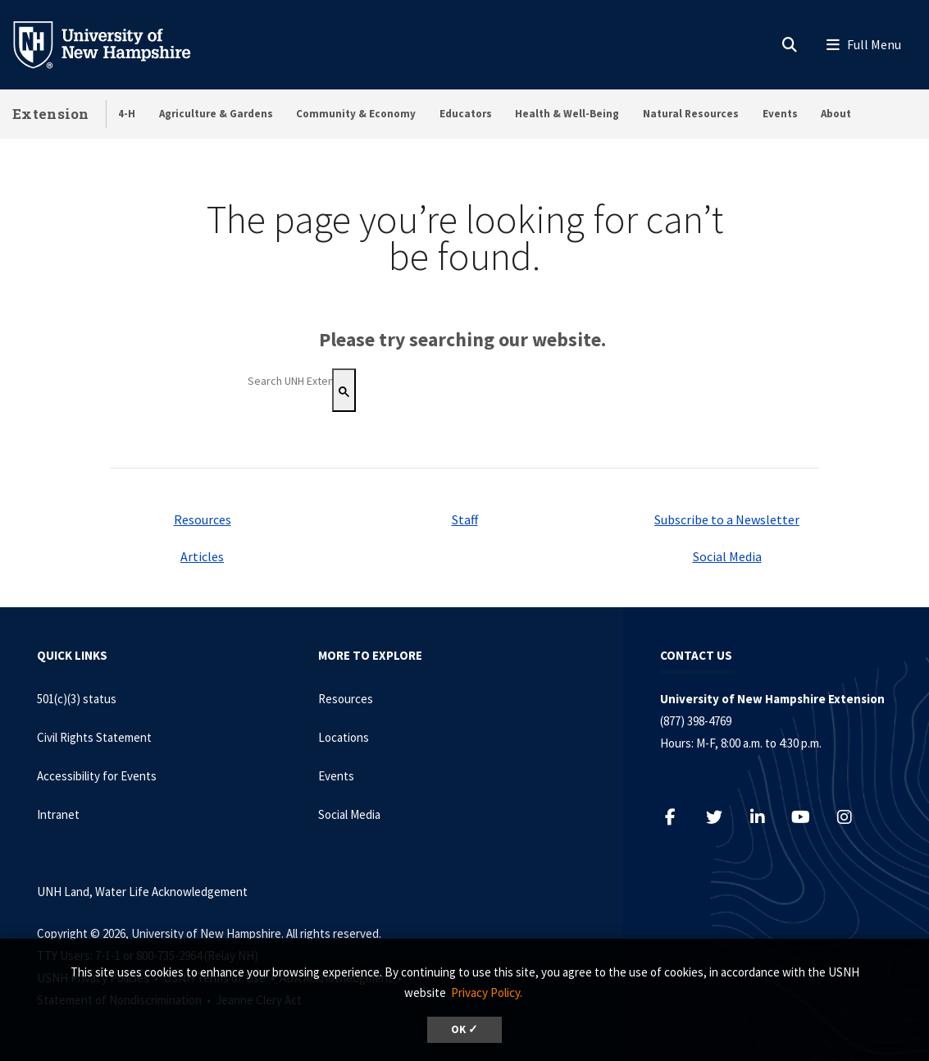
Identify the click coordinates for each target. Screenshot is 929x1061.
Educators (465, 114)
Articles (202, 556)
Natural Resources (691, 114)
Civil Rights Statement (94, 737)
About (836, 114)
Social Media (727, 556)
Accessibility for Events (97, 776)
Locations (343, 737)
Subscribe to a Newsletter (726, 519)
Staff (465, 519)
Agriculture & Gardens (216, 114)
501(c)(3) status (76, 699)
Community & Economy (356, 114)
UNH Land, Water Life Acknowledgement (142, 891)
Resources (202, 519)
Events (780, 114)
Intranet (58, 814)
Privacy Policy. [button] (486, 992)
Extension (50, 113)
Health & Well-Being (567, 114)
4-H (126, 114)
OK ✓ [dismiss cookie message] (464, 1029)
